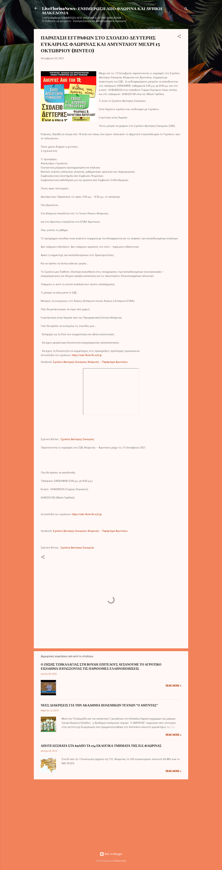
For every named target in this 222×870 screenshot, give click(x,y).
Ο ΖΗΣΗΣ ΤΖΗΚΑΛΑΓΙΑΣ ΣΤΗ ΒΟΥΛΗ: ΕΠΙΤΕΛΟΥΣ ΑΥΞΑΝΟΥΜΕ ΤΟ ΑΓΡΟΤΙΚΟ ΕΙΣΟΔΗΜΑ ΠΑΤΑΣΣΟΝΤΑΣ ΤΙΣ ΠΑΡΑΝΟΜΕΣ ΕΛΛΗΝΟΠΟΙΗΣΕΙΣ (101, 666)
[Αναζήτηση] (186, 9)
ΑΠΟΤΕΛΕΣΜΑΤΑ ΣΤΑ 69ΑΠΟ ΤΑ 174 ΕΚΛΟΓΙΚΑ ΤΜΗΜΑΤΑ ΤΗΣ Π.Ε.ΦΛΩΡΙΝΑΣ (101, 746)
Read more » (173, 685)
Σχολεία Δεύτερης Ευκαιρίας (77, 439)
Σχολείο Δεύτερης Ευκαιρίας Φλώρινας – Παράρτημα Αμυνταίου (90, 362)
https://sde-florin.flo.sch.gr (87, 355)
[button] (179, 37)
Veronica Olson (120, 861)
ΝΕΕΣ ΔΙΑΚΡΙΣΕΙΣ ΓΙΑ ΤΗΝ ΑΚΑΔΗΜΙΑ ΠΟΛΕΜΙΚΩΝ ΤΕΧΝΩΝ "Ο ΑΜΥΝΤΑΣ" (99, 705)
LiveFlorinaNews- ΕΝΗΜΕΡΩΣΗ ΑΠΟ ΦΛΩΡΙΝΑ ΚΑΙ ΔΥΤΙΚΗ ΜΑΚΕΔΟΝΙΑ (102, 10)
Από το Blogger (111, 854)
